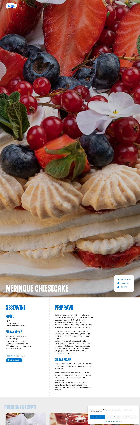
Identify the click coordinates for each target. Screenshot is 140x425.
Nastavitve (129, 417)
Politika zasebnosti (116, 421)
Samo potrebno (113, 417)
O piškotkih (107, 421)
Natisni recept (14, 360)
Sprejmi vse (97, 417)
